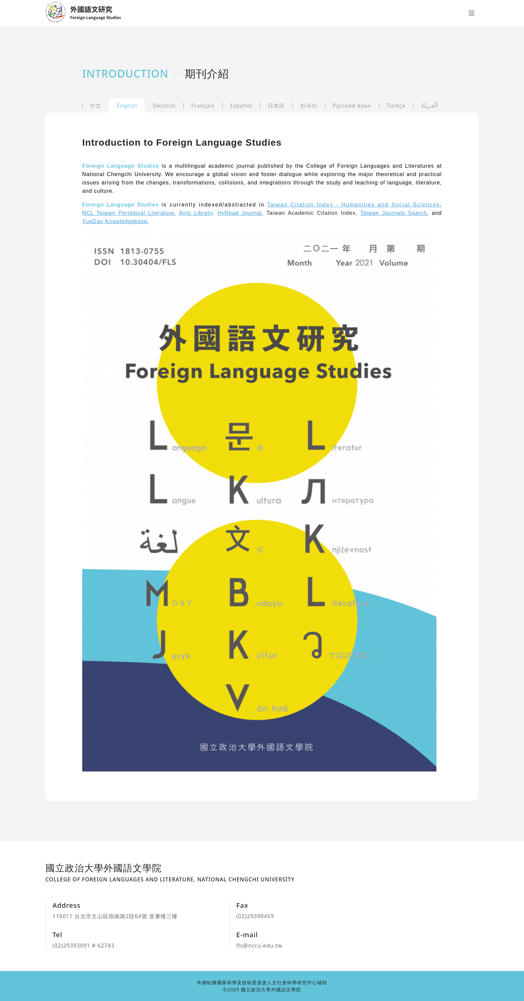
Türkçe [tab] (396, 105)
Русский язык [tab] (352, 105)
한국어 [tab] (308, 105)
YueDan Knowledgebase (114, 221)
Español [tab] (241, 105)
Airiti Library (196, 213)
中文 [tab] (95, 105)
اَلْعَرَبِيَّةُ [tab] (429, 105)
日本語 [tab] (276, 105)
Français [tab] (203, 105)
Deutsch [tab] (164, 105)
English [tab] (127, 105)
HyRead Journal (239, 213)
